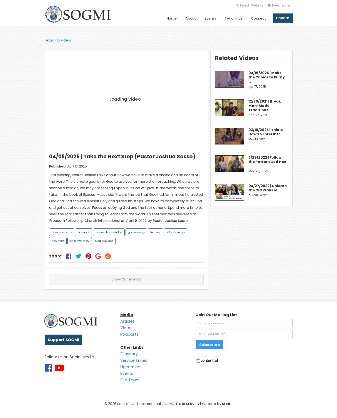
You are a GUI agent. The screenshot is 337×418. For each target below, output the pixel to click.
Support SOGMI (63, 339)
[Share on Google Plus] (98, 256)
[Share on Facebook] (68, 256)
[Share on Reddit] (108, 256)
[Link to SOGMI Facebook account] (48, 367)
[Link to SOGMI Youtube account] (59, 367)
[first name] (244, 323)
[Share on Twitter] (78, 256)
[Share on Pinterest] (88, 256)
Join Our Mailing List (216, 314)
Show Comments (126, 279)
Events (210, 18)
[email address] (244, 334)
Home (171, 18)
